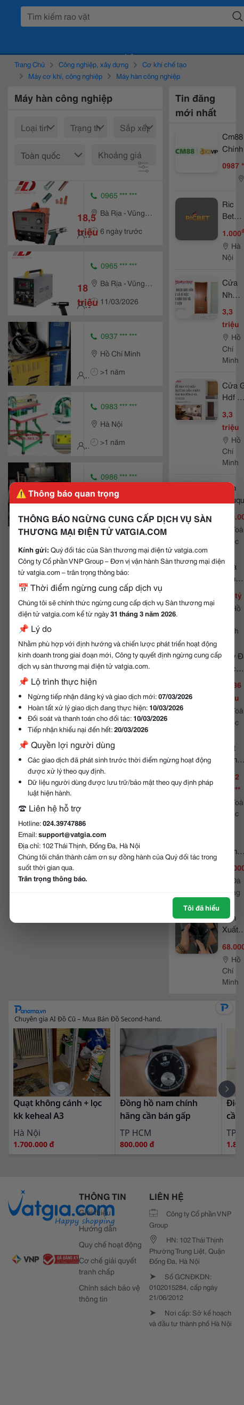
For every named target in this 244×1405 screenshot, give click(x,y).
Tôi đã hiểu (201, 907)
